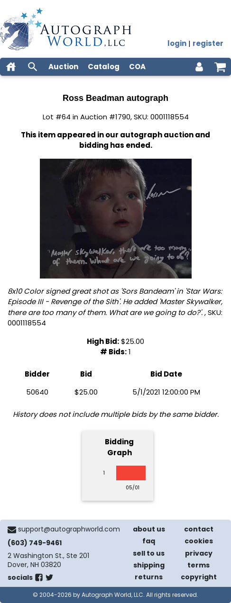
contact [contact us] (198, 529)
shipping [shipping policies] (149, 565)
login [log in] (176, 43)
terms (198, 565)
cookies (199, 541)
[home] (11, 67)
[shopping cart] (220, 67)
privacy (199, 553)
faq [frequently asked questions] (148, 541)
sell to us (149, 553)
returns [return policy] (149, 577)
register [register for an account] (208, 43)
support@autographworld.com (69, 529)
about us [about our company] (149, 529)
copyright (199, 577)
